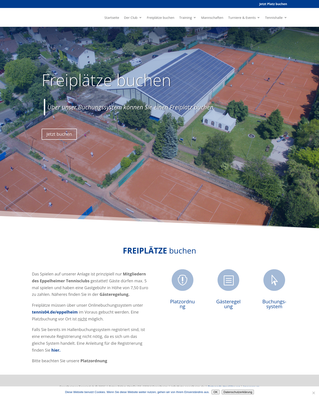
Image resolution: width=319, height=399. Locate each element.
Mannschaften (212, 17)
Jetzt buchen (59, 134)
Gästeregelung (228, 304)
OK (215, 392)
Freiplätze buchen (160, 17)
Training (185, 17)
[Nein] (313, 393)
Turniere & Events (242, 17)
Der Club (131, 17)
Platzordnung (182, 304)
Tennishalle (274, 17)
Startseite (111, 17)
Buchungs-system (274, 304)
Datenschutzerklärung (238, 392)
